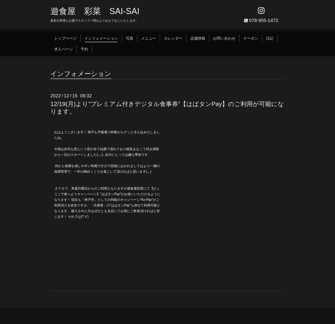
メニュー (148, 38)
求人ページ (63, 49)
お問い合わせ (224, 38)
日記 (269, 38)
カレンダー (173, 38)
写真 (129, 38)
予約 (84, 49)
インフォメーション (101, 38)
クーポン (250, 38)
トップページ (65, 38)
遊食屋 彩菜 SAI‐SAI (94, 11)
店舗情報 (197, 38)
